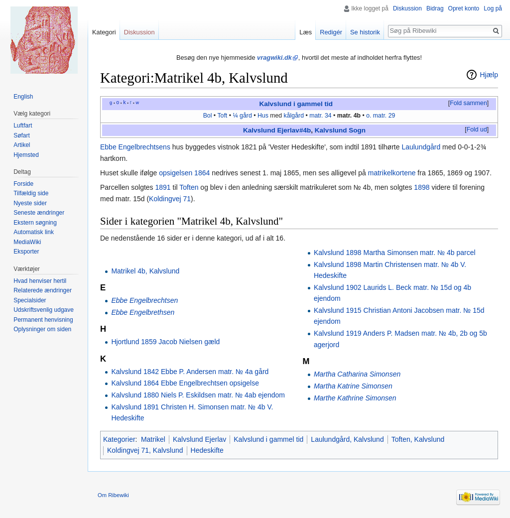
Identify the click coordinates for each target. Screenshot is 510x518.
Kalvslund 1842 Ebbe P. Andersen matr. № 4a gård (189, 372)
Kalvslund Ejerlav (199, 439)
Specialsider (29, 300)
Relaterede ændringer (42, 290)
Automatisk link (33, 232)
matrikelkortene (392, 173)
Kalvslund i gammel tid (296, 104)
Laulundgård (420, 147)
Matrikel (153, 439)
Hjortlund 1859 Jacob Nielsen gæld (165, 342)
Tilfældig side (30, 193)
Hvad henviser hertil (39, 280)
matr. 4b (349, 115)
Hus (262, 115)
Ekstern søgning (35, 222)
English (23, 96)
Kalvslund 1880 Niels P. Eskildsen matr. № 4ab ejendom (198, 395)
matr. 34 (320, 115)
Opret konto (464, 8)
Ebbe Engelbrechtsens (135, 147)
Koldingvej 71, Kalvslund (145, 450)
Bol (207, 115)
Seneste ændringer (38, 212)
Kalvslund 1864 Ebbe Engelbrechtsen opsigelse (185, 383)
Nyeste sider (30, 203)
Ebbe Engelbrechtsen (144, 300)
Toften (188, 187)
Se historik (365, 32)
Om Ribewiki (113, 495)
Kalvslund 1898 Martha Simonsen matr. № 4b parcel (395, 253)
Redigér (331, 32)
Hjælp (489, 75)
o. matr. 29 (380, 115)
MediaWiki (27, 242)
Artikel (21, 144)
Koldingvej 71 (170, 199)
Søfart (21, 135)
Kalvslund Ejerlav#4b (277, 130)
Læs (305, 32)
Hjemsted (26, 154)
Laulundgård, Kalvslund (347, 439)
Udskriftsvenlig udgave (43, 309)
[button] (468, 104)
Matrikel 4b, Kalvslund (145, 271)
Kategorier (119, 439)
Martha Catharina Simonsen (357, 374)
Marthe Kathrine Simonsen (355, 398)
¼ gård (242, 115)
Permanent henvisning (43, 319)
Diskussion (407, 8)
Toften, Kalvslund (418, 439)
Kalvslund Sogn (340, 130)
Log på (493, 8)
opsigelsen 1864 (184, 173)
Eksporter (26, 251)
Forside (23, 183)
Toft (222, 115)
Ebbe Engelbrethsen (142, 312)
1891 (163, 187)
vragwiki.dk (274, 57)
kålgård (294, 115)
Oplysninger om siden (42, 329)
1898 (421, 187)
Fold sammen (468, 103)
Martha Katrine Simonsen (353, 386)
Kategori (104, 32)
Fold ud (477, 129)
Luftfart (22, 125)
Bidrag (435, 8)
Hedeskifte (207, 450)
